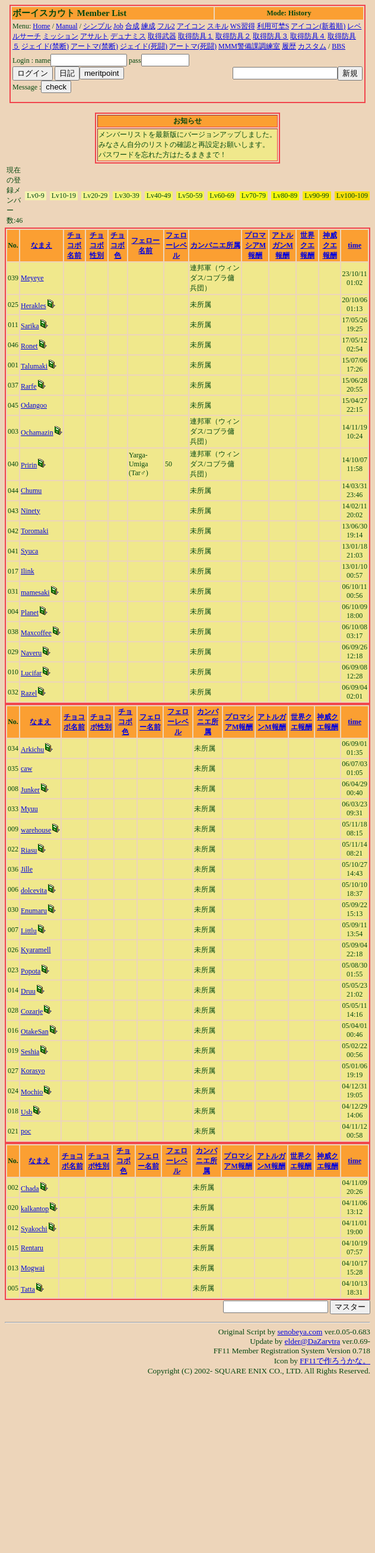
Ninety (30, 511)
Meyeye (32, 278)
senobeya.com (299, 1331)
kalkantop (35, 1209)
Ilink (27, 571)
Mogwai (33, 1268)
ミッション (60, 36)
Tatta (28, 1289)
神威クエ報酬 (330, 245)
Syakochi (34, 1229)
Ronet (29, 346)
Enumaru (34, 911)
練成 (148, 26)
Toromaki (34, 531)
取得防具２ (233, 36)
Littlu (29, 931)
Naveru (31, 653)
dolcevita (34, 890)
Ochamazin (37, 432)
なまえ (41, 245)
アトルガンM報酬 (282, 245)
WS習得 (242, 26)
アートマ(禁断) (94, 46)
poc (26, 1131)
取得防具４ (308, 36)
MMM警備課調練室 (249, 46)
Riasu (29, 850)
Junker (30, 790)
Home (41, 26)
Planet (30, 613)
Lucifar (31, 673)
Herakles (33, 306)
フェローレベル (176, 245)
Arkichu (32, 749)
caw (26, 768)
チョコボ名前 (74, 245)
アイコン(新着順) (318, 26)
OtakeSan (35, 1031)
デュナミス (128, 36)
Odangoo (34, 405)
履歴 (289, 46)
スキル (217, 26)
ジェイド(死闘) (143, 46)
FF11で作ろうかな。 (335, 1360)
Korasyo (33, 1071)
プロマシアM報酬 (255, 245)
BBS (338, 46)
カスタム (312, 46)
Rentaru (32, 1248)
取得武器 (162, 36)
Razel (29, 693)
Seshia (30, 1052)
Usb (26, 1112)
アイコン (191, 26)
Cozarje (32, 1011)
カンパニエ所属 (215, 245)
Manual (67, 26)
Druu (28, 991)
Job (118, 26)
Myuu (29, 809)
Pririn (29, 465)
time (354, 245)
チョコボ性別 (97, 245)
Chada (30, 1188)
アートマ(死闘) (193, 46)
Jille (27, 869)
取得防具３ (270, 36)
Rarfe (29, 386)
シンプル (97, 26)
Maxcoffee (36, 633)
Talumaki (34, 366)
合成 (132, 26)
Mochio (32, 1092)
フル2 (166, 26)
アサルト (94, 36)
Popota (30, 971)
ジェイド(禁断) (45, 46)
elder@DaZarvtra (313, 1341)
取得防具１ (196, 36)
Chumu (31, 490)
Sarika (30, 326)
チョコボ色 (117, 245)
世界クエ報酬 (307, 245)
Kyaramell (36, 950)
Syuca (29, 551)
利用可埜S (273, 26)
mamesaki (35, 592)
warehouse (36, 830)
